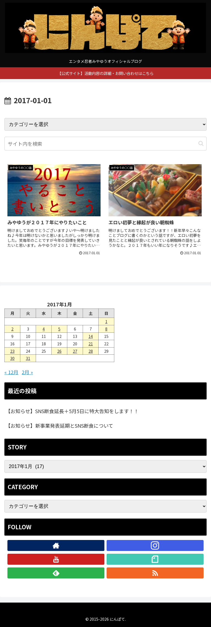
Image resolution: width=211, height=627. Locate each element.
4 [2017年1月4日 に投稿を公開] (44, 329)
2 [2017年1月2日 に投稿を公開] (12, 329)
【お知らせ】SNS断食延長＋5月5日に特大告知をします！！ (72, 411)
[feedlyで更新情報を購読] (55, 572)
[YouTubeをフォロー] (55, 559)
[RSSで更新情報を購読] (155, 572)
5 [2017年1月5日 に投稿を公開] (59, 329)
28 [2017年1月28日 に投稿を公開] (90, 351)
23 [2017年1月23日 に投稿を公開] (12, 351)
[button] (201, 143)
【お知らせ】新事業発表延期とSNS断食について (59, 425)
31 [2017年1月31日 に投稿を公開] (28, 358)
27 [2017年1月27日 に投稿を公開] (75, 351)
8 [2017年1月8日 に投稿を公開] (106, 329)
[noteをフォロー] (155, 559)
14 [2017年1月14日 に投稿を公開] (90, 336)
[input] (105, 143)
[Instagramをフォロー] (155, 545)
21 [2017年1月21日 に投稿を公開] (90, 343)
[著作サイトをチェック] (55, 545)
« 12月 (11, 372)
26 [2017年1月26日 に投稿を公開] (59, 351)
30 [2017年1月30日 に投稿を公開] (12, 358)
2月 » (27, 372)
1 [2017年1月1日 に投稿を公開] (106, 321)
